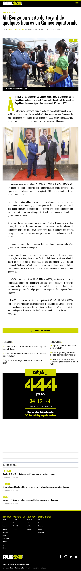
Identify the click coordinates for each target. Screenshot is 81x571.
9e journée (7, 484)
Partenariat (43, 568)
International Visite (10, 13)
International (6, 538)
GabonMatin (41, 523)
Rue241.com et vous (19, 517)
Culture (4, 523)
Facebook (29, 519)
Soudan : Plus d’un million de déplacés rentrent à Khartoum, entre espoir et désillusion (24, 354)
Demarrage (7, 471)
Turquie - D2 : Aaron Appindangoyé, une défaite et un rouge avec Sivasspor (30, 500)
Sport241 (40, 529)
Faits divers (5, 532)
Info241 (40, 519)
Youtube (29, 526)
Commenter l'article (40, 330)
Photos (4, 548)
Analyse (4, 519)
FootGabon (41, 532)
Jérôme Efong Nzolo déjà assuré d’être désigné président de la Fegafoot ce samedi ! (63, 353)
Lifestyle (5, 542)
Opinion (4, 545)
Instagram (29, 529)
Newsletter (15, 523)
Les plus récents (10, 465)
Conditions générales (8, 568)
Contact (15, 519)
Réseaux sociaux (31, 517)
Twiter (28, 523)
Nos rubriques (7, 517)
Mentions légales (19, 568)
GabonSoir (41, 526)
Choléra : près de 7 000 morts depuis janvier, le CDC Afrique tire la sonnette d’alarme (24, 347)
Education (5, 529)
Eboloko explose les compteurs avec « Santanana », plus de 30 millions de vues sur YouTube (64, 361)
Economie (5, 526)
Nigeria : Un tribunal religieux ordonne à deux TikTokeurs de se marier (23, 361)
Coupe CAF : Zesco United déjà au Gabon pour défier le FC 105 (63, 346)
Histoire (4, 535)
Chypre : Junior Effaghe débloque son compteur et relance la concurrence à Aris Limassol (36, 487)
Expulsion (6, 496)
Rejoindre (15, 529)
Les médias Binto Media (44, 517)
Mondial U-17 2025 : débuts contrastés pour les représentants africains (29, 474)
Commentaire (35, 568)
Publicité (15, 526)
